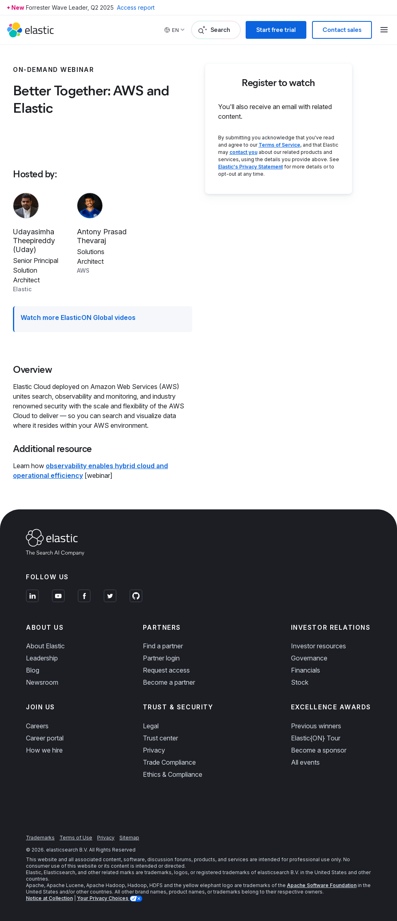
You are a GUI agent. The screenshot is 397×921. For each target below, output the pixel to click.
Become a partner (169, 682)
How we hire (44, 750)
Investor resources (318, 646)
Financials (305, 670)
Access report (136, 7)
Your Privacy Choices (103, 898)
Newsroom (42, 682)
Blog (32, 670)
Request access (166, 670)
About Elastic (45, 646)
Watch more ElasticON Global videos (78, 317)
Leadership (42, 658)
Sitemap (129, 838)
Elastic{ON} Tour (315, 738)
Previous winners (316, 726)
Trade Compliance (169, 762)
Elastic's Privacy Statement (250, 167)
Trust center (160, 738)
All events (305, 762)
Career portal (45, 738)
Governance (309, 658)
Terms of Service (279, 145)
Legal (151, 726)
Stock (299, 682)
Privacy (154, 750)
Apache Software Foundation (322, 885)
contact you (243, 152)
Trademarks (40, 838)
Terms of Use (75, 838)
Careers (37, 726)
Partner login (161, 658)
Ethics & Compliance (172, 774)
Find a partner (163, 646)
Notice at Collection (49, 898)
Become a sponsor (318, 750)
